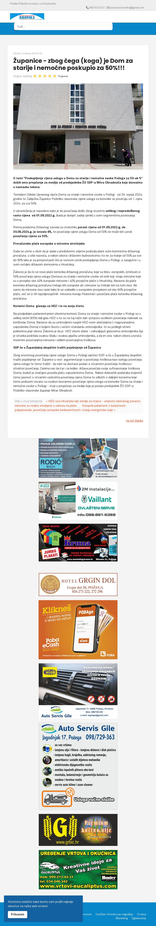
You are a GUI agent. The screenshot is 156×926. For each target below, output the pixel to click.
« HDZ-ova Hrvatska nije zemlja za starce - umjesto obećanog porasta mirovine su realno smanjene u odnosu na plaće (77, 403)
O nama (141, 914)
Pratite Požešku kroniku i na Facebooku (33, 3)
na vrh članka (134, 420)
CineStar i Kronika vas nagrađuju (114, 914)
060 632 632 (97, 7)
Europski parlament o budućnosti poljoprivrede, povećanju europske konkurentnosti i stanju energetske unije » (70, 407)
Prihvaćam (17, 914)
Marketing (122, 918)
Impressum (85, 914)
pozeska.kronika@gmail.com (127, 7)
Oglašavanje (139, 918)
